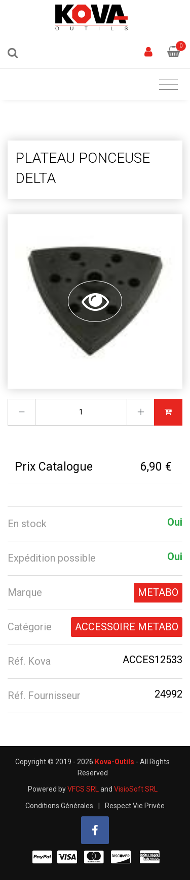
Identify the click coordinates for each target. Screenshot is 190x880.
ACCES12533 (152, 660)
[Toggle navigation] (168, 84)
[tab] (95, 523)
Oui (174, 522)
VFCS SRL (83, 789)
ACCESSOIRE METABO (126, 627)
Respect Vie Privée (135, 806)
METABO (158, 592)
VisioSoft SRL (136, 789)
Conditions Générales (59, 806)
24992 (168, 694)
